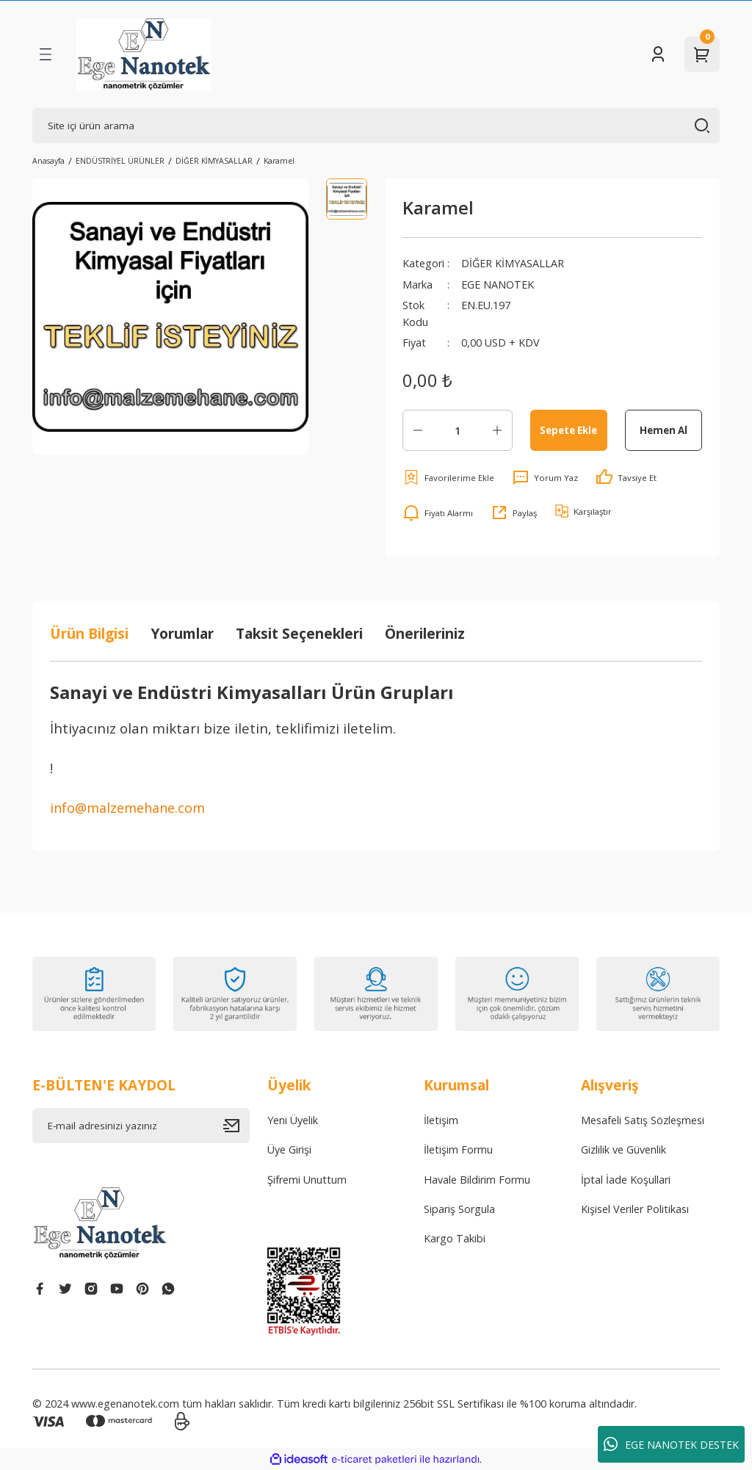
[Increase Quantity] (497, 430)
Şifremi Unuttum (307, 1180)
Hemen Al (663, 430)
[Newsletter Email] (141, 1125)
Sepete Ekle (568, 430)
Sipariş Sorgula (459, 1209)
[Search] (376, 125)
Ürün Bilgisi (89, 633)
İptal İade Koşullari (625, 1180)
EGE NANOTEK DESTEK (671, 1444)
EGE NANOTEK (497, 285)
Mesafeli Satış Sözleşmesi (642, 1120)
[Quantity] (457, 430)
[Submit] (236, 1125)
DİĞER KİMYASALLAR (512, 263)
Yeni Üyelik (292, 1120)
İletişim (441, 1120)
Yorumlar (182, 633)
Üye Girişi (289, 1149)
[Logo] (144, 54)
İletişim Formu (458, 1149)
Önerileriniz (425, 633)
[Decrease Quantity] (418, 430)
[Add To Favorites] (448, 477)
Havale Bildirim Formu (477, 1180)
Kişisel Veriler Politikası (635, 1209)
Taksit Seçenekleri (299, 633)
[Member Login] (658, 54)
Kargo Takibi (454, 1238)
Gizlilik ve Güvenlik (623, 1149)
